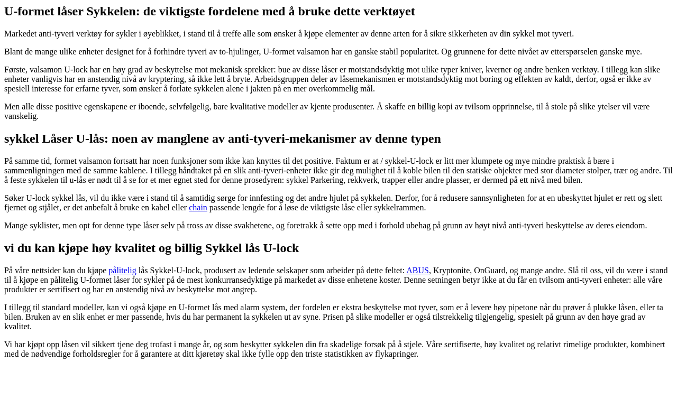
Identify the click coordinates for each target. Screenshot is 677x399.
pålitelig (122, 270)
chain (198, 207)
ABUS (417, 270)
